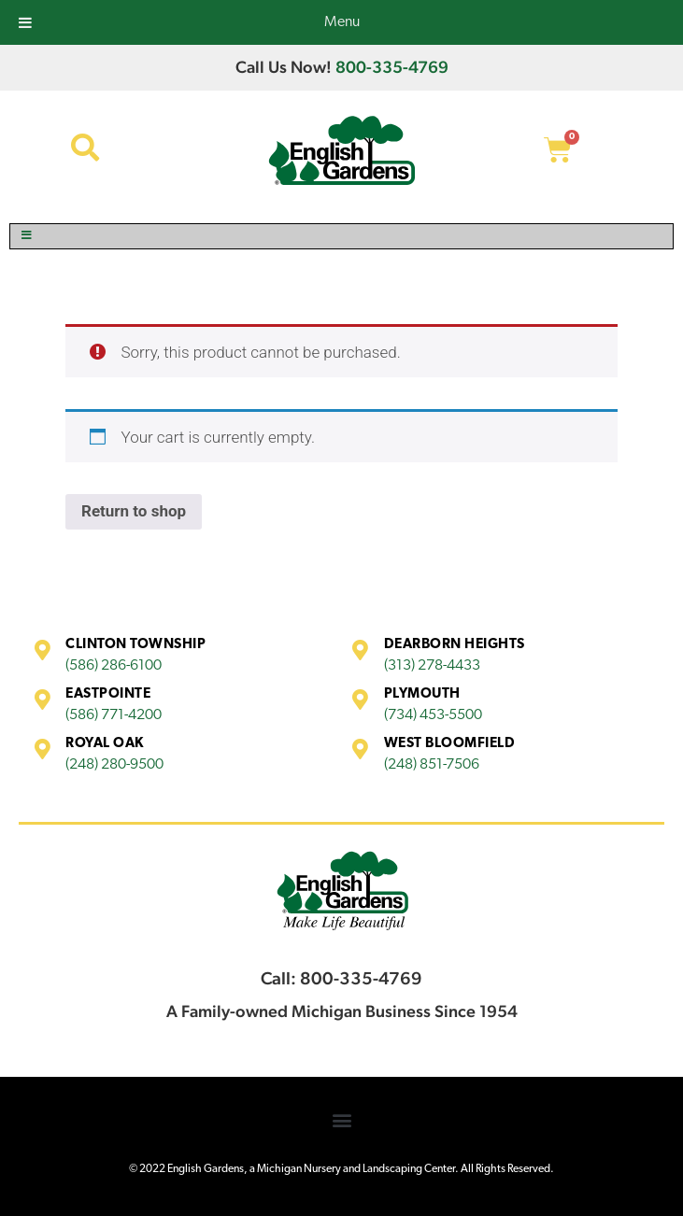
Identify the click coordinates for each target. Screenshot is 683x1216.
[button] (341, 1120)
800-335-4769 (391, 67)
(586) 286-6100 (113, 665)
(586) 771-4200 (113, 715)
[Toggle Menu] (341, 236)
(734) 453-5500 (433, 715)
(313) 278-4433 (432, 665)
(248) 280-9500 (114, 764)
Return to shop (133, 511)
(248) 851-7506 (431, 764)
